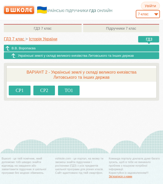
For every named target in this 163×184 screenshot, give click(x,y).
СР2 (44, 90)
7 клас (43, 28)
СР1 (20, 90)
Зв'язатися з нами (120, 176)
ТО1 (69, 90)
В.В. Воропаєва (23, 48)
